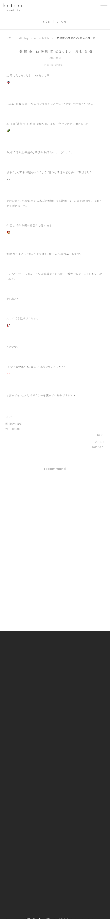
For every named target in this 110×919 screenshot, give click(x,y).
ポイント (99, 442)
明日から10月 (14, 424)
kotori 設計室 (42, 38)
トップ (8, 38)
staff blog (22, 38)
